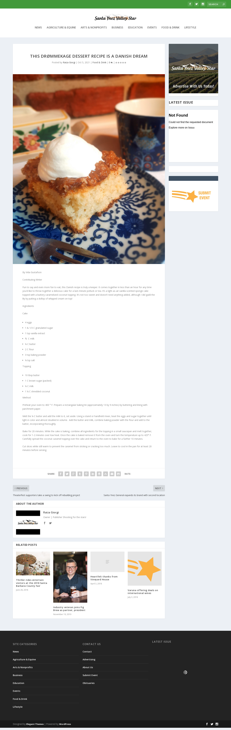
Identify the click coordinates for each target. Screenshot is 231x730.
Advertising (89, 661)
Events (152, 29)
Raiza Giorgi (69, 64)
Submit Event (90, 677)
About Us (88, 669)
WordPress (65, 726)
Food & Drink (171, 29)
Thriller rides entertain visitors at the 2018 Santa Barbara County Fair (31, 585)
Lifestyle (190, 29)
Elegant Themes (35, 726)
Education (135, 29)
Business (117, 29)
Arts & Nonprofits (94, 29)
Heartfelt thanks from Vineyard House (104, 580)
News (38, 29)
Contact (87, 653)
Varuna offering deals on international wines (143, 594)
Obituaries (88, 685)
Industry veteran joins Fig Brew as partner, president (69, 611)
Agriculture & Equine (61, 29)
